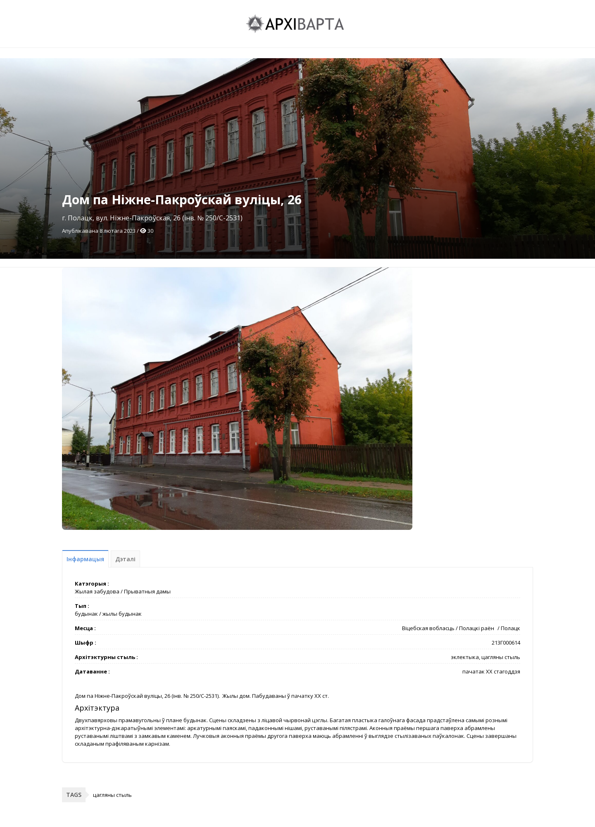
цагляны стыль (112, 795)
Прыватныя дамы (147, 591)
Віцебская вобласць (428, 628)
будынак (86, 613)
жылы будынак (122, 613)
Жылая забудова (97, 591)
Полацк (510, 628)
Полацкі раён (476, 628)
